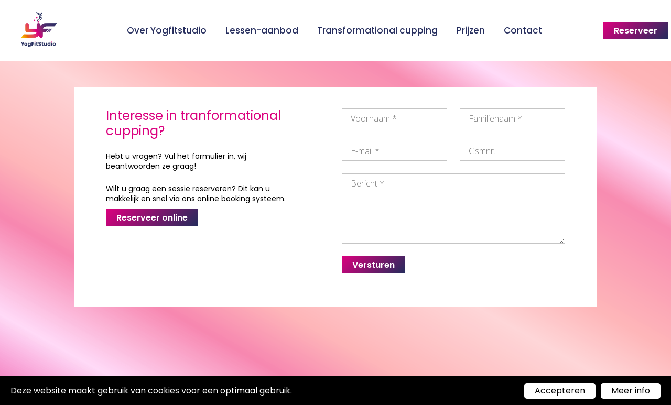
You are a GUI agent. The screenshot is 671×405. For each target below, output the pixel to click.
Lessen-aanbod (261, 30)
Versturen (373, 265)
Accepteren (560, 391)
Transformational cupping (377, 30)
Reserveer (635, 31)
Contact (523, 30)
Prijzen (471, 30)
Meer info (630, 391)
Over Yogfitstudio (167, 30)
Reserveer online (152, 218)
